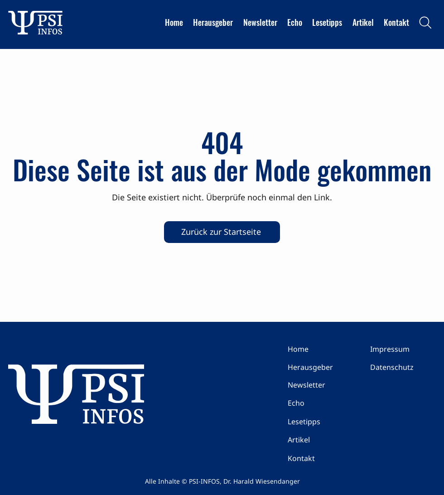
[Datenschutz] (402, 367)
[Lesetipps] (320, 421)
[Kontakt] (320, 458)
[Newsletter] (320, 385)
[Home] (320, 349)
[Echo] (320, 403)
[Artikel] (320, 440)
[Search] (425, 22)
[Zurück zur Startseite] (222, 232)
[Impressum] (402, 349)
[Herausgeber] (320, 367)
